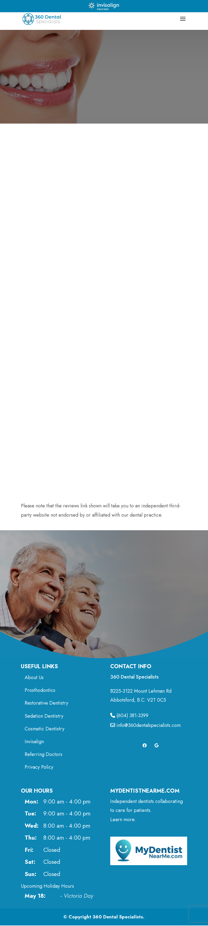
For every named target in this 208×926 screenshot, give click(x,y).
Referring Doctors (43, 754)
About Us (34, 678)
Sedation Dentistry (44, 716)
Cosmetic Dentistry (45, 729)
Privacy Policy (39, 767)
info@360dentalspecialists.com (145, 726)
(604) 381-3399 (129, 716)
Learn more (122, 820)
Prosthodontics (40, 690)
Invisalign (34, 742)
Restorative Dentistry (46, 703)
